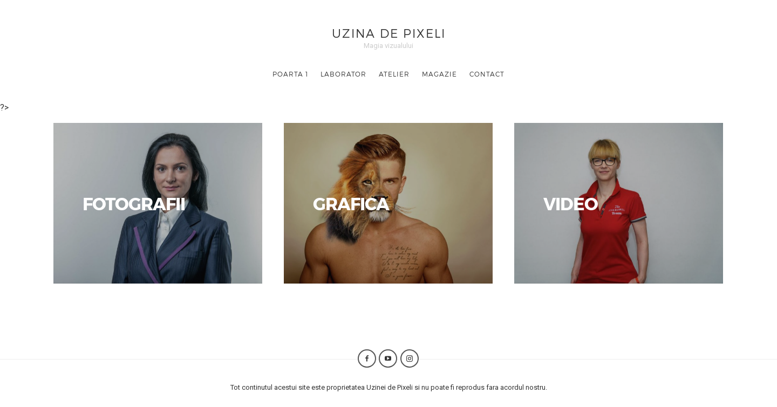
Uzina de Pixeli (389, 32)
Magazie (439, 74)
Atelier (394, 74)
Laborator (343, 74)
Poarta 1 (290, 74)
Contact (487, 74)
